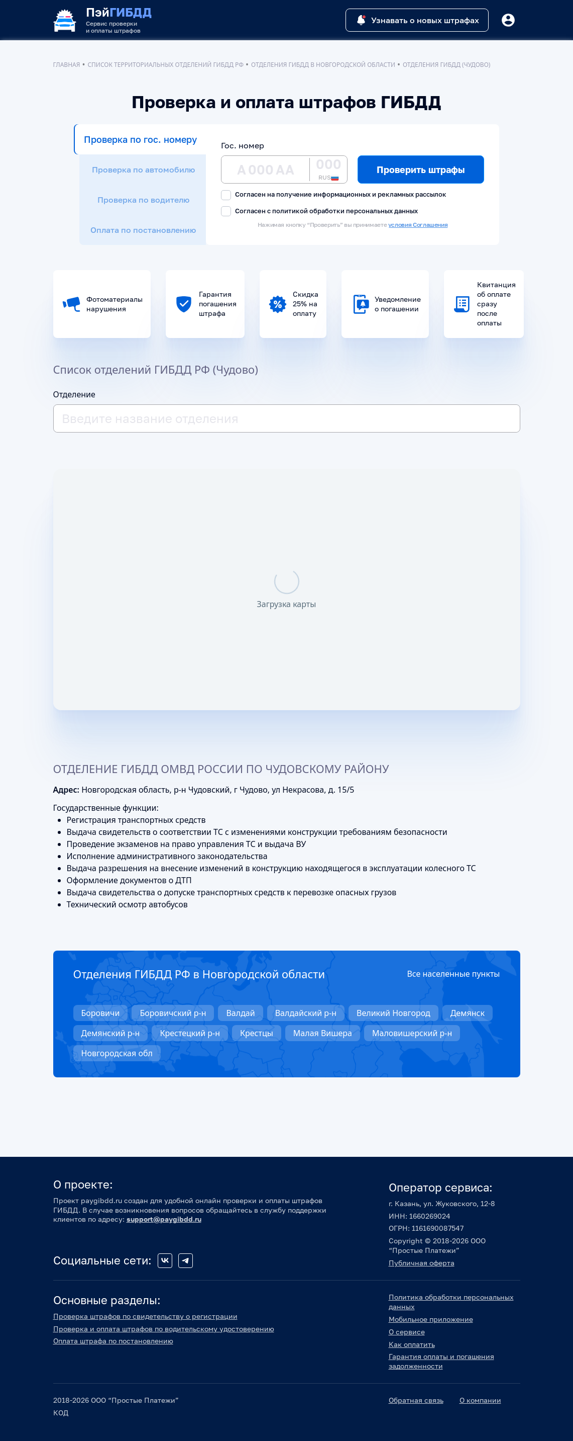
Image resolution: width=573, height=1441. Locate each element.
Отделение (74, 394)
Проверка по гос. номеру (140, 139)
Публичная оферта (421, 1262)
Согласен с (319, 211)
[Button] (508, 20)
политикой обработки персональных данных (345, 211)
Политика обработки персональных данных (451, 1302)
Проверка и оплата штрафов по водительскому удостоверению (163, 1328)
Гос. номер (242, 145)
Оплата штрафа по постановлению (113, 1340)
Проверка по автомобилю (143, 169)
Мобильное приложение (431, 1319)
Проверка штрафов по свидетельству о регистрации (145, 1316)
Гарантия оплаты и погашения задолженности (441, 1361)
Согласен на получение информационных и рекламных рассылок (333, 195)
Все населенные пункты (453, 973)
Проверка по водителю (143, 200)
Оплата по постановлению (143, 230)
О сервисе (407, 1331)
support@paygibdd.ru (164, 1219)
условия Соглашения (418, 224)
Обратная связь (416, 1400)
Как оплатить (412, 1344)
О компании (480, 1400)
